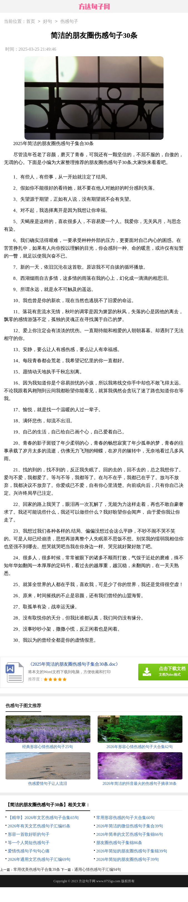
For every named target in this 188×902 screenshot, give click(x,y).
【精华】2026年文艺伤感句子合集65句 (43, 817)
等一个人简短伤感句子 (29, 842)
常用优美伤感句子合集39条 (36, 869)
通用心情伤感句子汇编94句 (97, 869)
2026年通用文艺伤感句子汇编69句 (39, 859)
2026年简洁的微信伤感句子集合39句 (129, 826)
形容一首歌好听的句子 (29, 834)
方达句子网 (87, 881)
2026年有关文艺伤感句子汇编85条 (39, 826)
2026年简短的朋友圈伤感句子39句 (127, 859)
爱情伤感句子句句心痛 (29, 851)
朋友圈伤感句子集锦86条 (119, 842)
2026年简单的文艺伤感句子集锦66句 (129, 834)
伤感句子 (69, 21)
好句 (47, 21)
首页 (30, 21)
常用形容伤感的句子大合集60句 (125, 817)
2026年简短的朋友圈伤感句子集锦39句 (131, 851)
